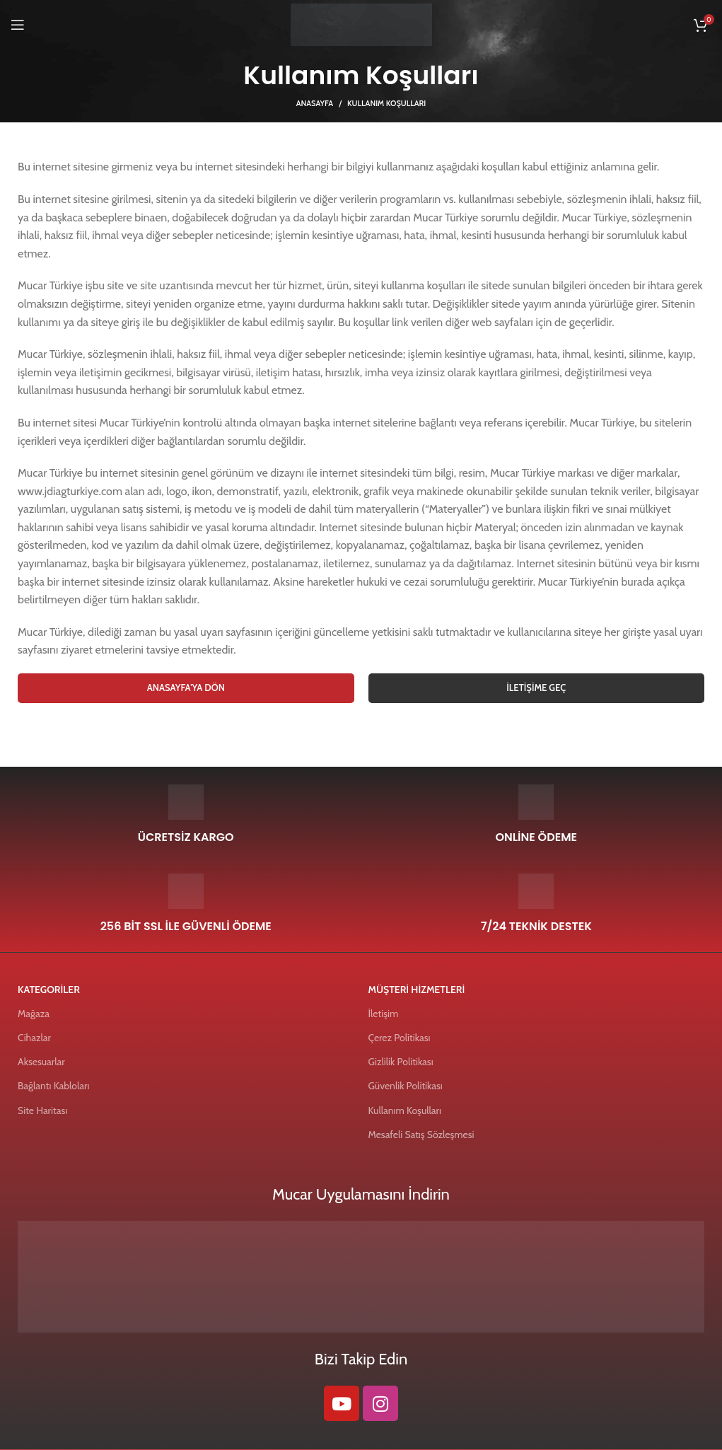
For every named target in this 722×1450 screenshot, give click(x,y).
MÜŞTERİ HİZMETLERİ (416, 989)
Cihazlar (34, 1037)
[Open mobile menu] (18, 25)
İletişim (383, 1013)
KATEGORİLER (49, 989)
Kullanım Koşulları (404, 1110)
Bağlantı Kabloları (53, 1085)
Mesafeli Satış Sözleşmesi (421, 1134)
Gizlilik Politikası (400, 1061)
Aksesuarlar (41, 1061)
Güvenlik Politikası (405, 1085)
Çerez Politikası (399, 1037)
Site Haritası (42, 1110)
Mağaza (34, 1013)
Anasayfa (315, 103)
